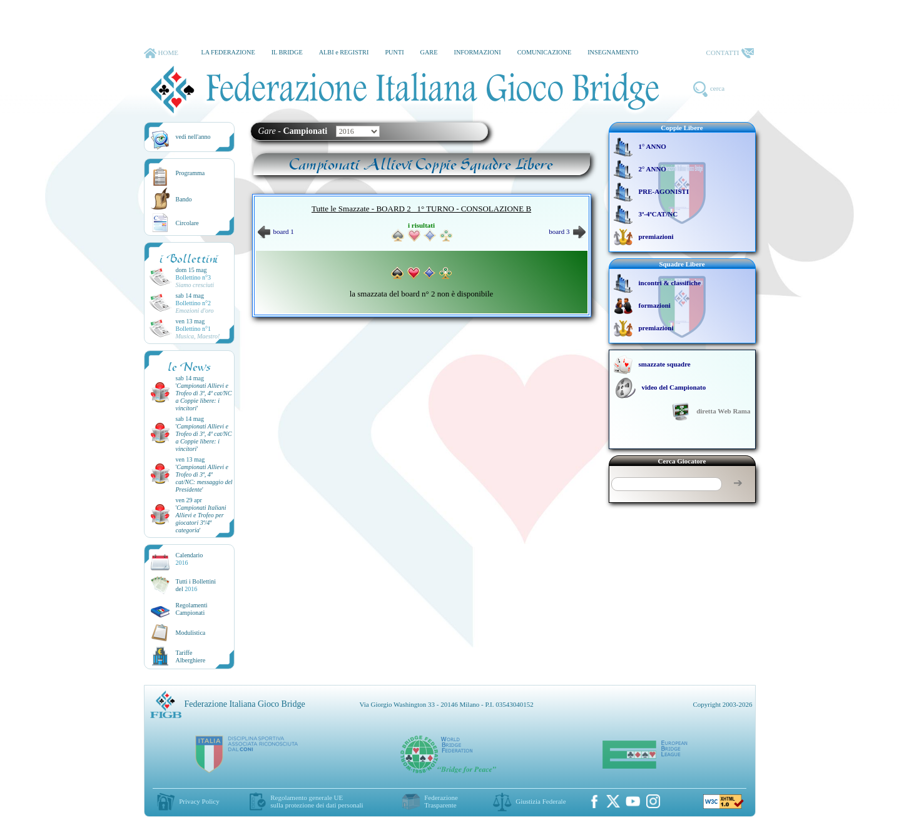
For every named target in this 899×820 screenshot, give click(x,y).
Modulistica (191, 632)
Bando (184, 199)
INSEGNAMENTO (612, 52)
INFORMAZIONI (477, 52)
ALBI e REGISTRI (344, 52)
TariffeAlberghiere (191, 656)
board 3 (567, 231)
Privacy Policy (199, 801)
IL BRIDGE (287, 52)
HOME (161, 53)
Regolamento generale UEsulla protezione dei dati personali (316, 801)
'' (204, 397)
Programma (190, 173)
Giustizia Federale (541, 801)
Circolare (187, 223)
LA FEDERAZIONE (228, 52)
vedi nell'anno (193, 136)
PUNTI (394, 52)
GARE (429, 52)
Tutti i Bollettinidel (196, 585)
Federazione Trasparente (441, 801)
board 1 (276, 231)
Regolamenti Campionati (192, 609)
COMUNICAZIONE (544, 52)
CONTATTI (730, 53)
